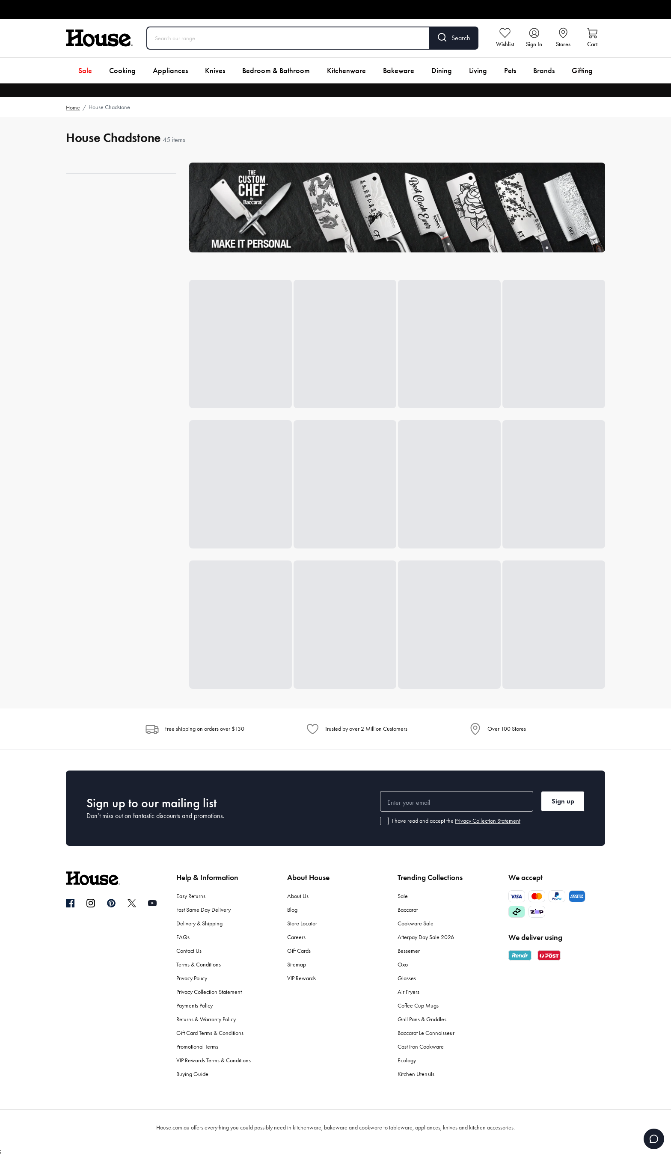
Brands (544, 70)
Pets (510, 70)
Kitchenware (346, 70)
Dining (441, 70)
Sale (85, 70)
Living (478, 70)
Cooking (122, 70)
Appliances (170, 70)
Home (73, 107)
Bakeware (398, 70)
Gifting (582, 70)
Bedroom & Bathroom (276, 70)
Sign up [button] (563, 801)
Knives (215, 70)
